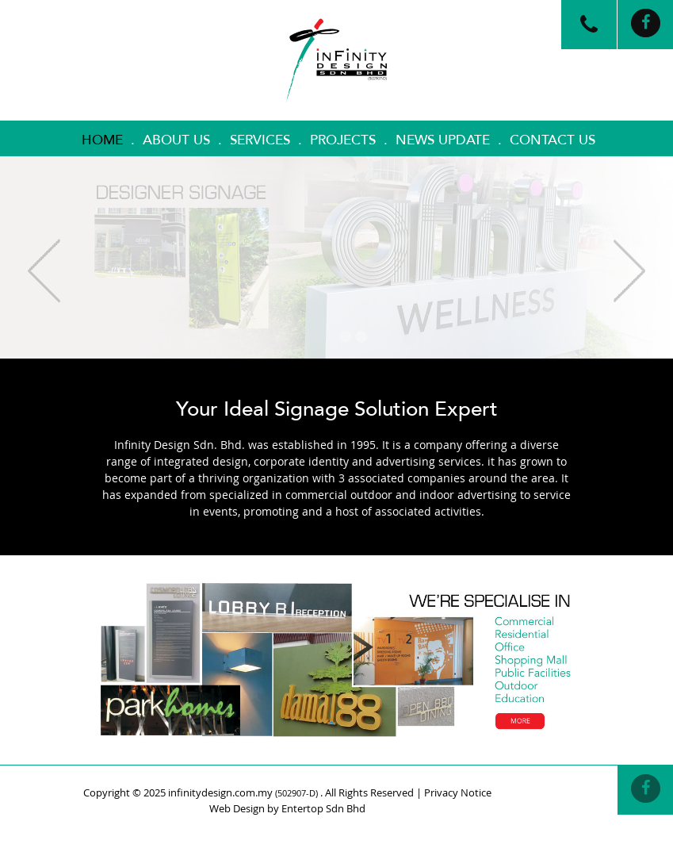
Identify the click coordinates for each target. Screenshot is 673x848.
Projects (343, 140)
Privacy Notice (457, 792)
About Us (176, 140)
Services (260, 140)
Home (102, 140)
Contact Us (552, 140)
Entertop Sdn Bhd (323, 808)
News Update (443, 140)
